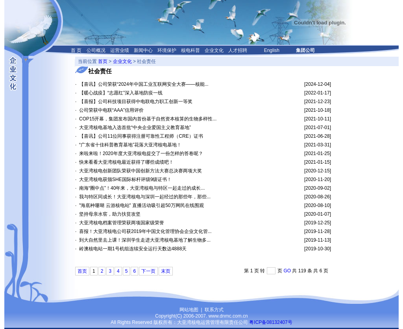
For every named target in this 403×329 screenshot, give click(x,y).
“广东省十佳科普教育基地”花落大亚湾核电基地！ (130, 145)
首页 (102, 61)
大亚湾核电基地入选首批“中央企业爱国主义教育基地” (135, 127)
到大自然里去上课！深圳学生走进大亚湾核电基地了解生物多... (145, 240)
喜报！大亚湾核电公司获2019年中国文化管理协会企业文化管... (145, 231)
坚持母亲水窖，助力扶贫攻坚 (109, 214)
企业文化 (214, 50)
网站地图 (188, 309)
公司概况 (96, 50)
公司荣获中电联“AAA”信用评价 (111, 110)
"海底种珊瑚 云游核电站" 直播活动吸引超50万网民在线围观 (141, 205)
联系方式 (214, 309)
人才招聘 (237, 50)
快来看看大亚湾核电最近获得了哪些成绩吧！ (126, 162)
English (271, 50)
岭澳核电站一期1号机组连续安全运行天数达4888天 (133, 248)
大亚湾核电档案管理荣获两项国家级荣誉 (121, 222)
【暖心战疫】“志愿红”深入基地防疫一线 (121, 93)
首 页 (76, 50)
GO (287, 271)
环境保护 (166, 50)
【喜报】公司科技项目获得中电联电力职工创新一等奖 (135, 101)
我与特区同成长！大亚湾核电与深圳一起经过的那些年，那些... (145, 197)
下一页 (148, 271)
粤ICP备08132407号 (270, 322)
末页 (165, 271)
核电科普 (190, 50)
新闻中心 (143, 50)
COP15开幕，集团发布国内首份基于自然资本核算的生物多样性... (147, 119)
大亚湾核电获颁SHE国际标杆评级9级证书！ (125, 179)
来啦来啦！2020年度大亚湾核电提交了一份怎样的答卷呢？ (141, 153)
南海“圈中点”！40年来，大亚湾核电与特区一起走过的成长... (142, 188)
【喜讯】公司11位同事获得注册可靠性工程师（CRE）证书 (141, 136)
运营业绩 (119, 50)
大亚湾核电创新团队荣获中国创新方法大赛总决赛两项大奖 (140, 171)
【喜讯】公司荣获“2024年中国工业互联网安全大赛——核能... (144, 84)
